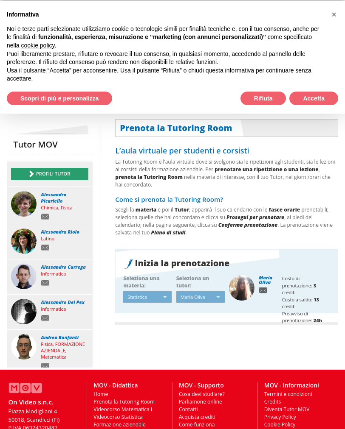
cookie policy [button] (37, 44)
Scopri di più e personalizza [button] (59, 97)
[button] (334, 13)
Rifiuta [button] (263, 97)
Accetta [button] (314, 97)
